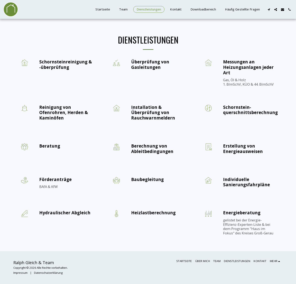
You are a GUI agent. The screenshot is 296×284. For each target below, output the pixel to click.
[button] (269, 9)
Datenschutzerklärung (48, 273)
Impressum (20, 273)
